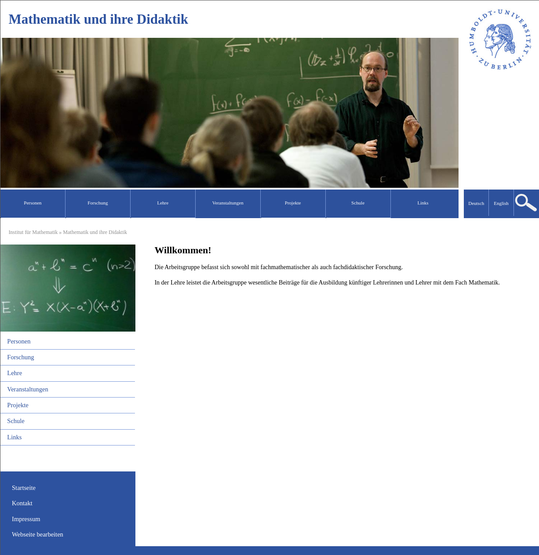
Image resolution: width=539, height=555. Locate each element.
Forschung (20, 357)
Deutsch (476, 203)
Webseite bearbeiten (37, 534)
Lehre (14, 372)
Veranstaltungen (27, 389)
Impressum (26, 518)
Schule (15, 420)
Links (14, 437)
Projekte (17, 405)
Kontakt (22, 503)
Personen (18, 341)
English (501, 203)
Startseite (24, 487)
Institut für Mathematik (33, 232)
